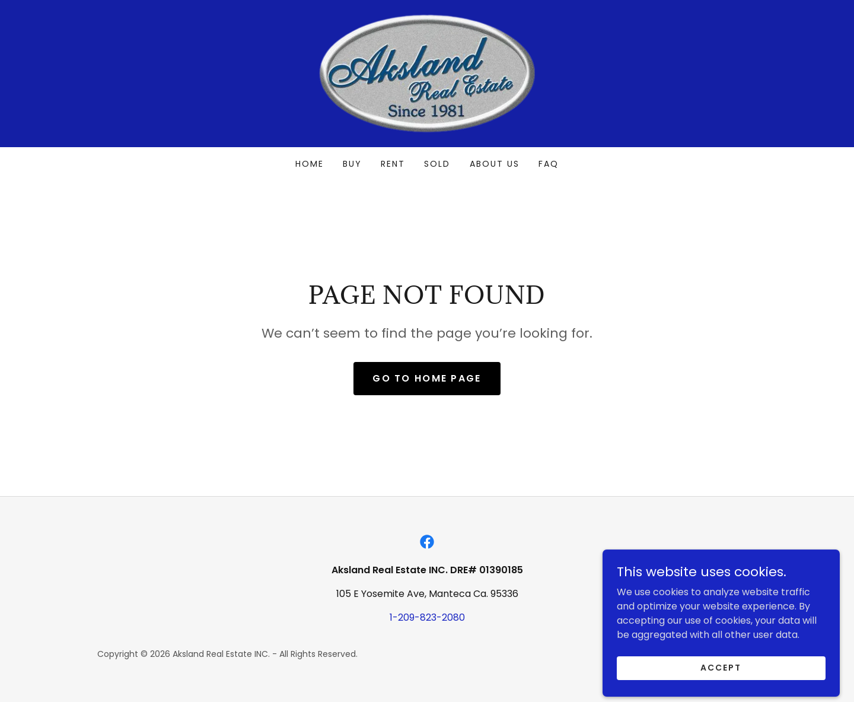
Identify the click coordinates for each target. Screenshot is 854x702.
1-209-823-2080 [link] (427, 617)
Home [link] (309, 164)
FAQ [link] (548, 164)
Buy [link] (352, 164)
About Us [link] (495, 164)
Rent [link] (393, 164)
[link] (427, 73)
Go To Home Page (426, 378)
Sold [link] (437, 164)
